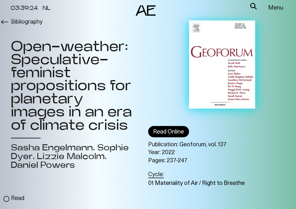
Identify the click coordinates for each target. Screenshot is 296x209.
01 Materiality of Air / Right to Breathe (196, 183)
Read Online (168, 132)
